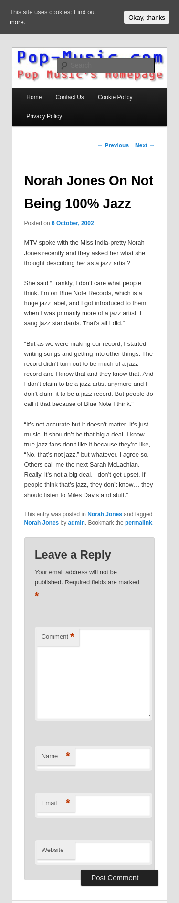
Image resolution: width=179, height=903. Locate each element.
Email (56, 803)
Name (56, 756)
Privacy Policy (44, 116)
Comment (58, 637)
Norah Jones (104, 514)
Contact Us (69, 97)
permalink (138, 522)
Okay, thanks (146, 17)
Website (53, 849)
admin (76, 522)
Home (34, 97)
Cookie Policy (115, 97)
